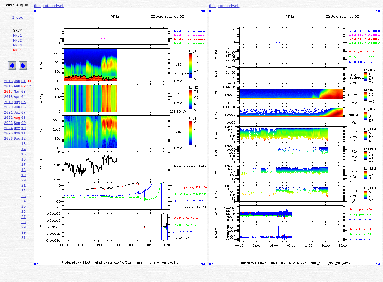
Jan (17, 94)
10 (23, 148)
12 (29, 100)
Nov (17, 154)
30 (23, 269)
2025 (8, 154)
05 (23, 118)
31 (23, 275)
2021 (8, 130)
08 (23, 136)
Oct (17, 148)
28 (23, 257)
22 (23, 221)
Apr (17, 112)
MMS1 (17, 41)
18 (23, 196)
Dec (17, 160)
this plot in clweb (49, 5)
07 (23, 130)
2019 (8, 118)
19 (23, 202)
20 (23, 208)
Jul (17, 130)
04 (23, 112)
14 (23, 172)
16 (23, 184)
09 (23, 142)
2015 (8, 94)
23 (23, 227)
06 (23, 124)
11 (23, 154)
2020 (8, 124)
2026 (8, 160)
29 (23, 263)
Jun (17, 124)
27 (23, 251)
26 (23, 245)
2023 (8, 142)
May (17, 118)
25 (23, 239)
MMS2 (17, 47)
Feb (17, 100)
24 (23, 233)
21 (23, 214)
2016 (8, 100)
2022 (8, 136)
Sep (17, 142)
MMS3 (17, 53)
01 (23, 94)
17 (23, 190)
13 (23, 166)
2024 (8, 148)
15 (23, 178)
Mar (17, 106)
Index (17, 20)
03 (23, 106)
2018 (8, 112)
